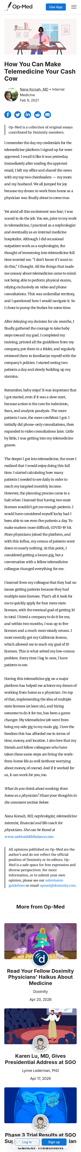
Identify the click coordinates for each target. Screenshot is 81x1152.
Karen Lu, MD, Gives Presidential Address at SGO (40, 1059)
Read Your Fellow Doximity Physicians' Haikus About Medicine (40, 977)
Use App (55, 7)
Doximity (40, 991)
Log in (27, 1142)
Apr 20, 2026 (27, 999)
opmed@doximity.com (58, 885)
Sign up (54, 1142)
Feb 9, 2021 (29, 100)
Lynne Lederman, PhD (40, 1070)
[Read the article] (40, 941)
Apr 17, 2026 (27, 1078)
